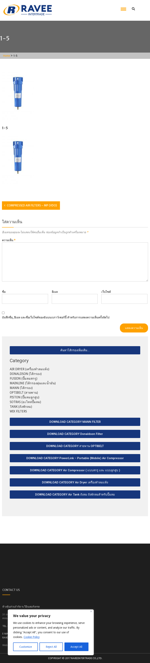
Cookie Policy (32, 637)
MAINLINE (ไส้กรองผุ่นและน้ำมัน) (33, 383)
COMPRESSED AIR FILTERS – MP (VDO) (32, 205)
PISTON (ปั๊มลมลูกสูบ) (24, 397)
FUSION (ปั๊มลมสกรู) (23, 378)
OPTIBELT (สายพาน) (24, 392)
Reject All (51, 646)
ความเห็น (9, 240)
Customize (25, 646)
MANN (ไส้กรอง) (21, 388)
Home (6, 55)
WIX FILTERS (18, 411)
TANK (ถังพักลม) (21, 407)
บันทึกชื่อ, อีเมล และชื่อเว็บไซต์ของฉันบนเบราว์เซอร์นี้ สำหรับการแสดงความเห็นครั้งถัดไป (55, 317)
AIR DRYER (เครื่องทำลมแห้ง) (29, 369)
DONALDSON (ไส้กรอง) (26, 374)
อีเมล (55, 292)
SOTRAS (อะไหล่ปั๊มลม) (25, 402)
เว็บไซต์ (106, 292)
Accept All (76, 646)
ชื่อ (3, 292)
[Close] (91, 611)
